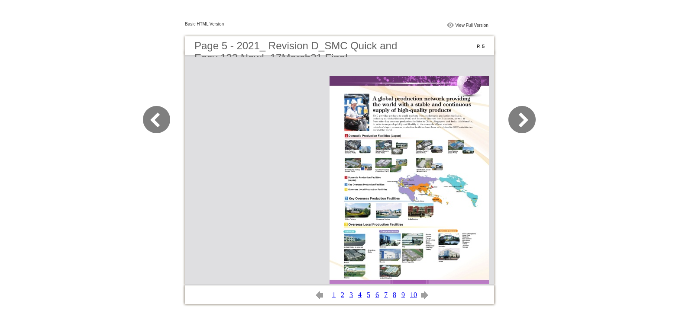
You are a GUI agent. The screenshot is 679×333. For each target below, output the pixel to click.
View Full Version (471, 25)
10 (413, 294)
